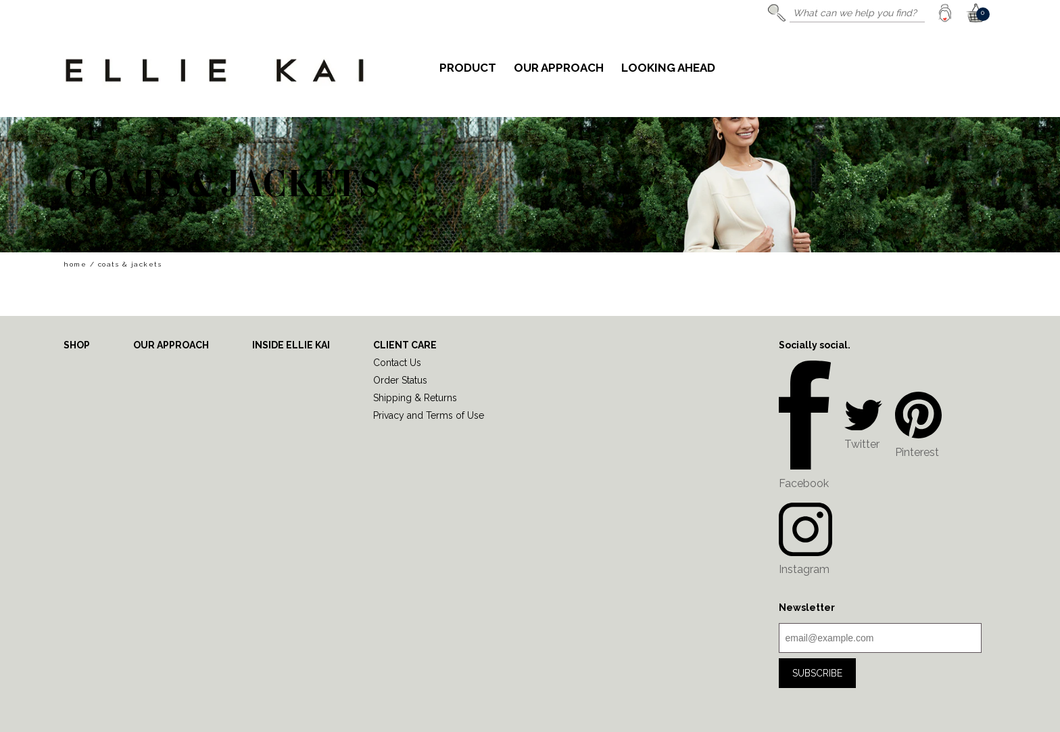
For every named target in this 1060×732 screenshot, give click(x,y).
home (75, 264)
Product (467, 68)
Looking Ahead (668, 68)
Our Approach (559, 68)
